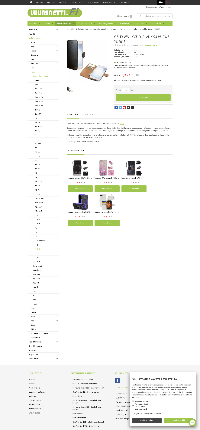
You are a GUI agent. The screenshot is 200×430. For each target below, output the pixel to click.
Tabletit (47, 23)
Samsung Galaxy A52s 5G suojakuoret (86, 414)
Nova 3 (37, 110)
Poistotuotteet (77, 2)
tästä (122, 123)
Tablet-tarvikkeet (85, 23)
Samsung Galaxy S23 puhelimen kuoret (86, 385)
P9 (36, 118)
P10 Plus (38, 143)
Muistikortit (124, 23)
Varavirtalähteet (77, 405)
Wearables (36, 278)
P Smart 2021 (39, 203)
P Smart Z (38, 211)
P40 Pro (37, 190)
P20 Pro (37, 156)
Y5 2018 (37, 219)
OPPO (33, 329)
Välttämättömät (142, 403)
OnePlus (34, 59)
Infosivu (39, 2)
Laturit (35, 291)
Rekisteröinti (152, 7)
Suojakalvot (37, 266)
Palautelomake (93, 2)
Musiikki (36, 287)
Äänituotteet (156, 23)
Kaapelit (36, 283)
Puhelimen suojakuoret (39, 333)
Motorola (34, 63)
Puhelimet (33, 23)
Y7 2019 (37, 262)
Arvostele (148, 45)
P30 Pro (37, 169)
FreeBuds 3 (38, 80)
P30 (36, 160)
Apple (33, 42)
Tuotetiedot (73, 114)
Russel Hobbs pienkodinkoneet (84, 382)
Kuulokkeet (37, 270)
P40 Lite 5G (39, 186)
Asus (32, 321)
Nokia (33, 46)
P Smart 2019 (39, 198)
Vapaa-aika (140, 23)
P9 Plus (37, 131)
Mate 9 (37, 84)
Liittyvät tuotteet (75, 150)
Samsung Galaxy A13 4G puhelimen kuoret (88, 395)
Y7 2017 (37, 257)
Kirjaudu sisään (167, 7)
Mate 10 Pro (39, 97)
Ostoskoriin (143, 97)
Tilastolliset (140, 408)
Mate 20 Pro (39, 105)
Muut (35, 304)
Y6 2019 (37, 253)
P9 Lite (37, 122)
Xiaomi (33, 308)
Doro (33, 325)
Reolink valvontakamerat (81, 418)
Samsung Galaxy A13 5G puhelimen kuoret (88, 398)
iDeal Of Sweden (78, 392)
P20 (36, 148)
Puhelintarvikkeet (64, 23)
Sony (33, 316)
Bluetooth (36, 274)
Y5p (36, 228)
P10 (36, 135)
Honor (33, 51)
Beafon (33, 312)
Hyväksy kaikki (179, 421)
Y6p (36, 232)
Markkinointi (141, 410)
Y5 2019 (37, 224)
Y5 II (36, 215)
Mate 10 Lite (39, 93)
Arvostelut (88, 114)
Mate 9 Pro (39, 89)
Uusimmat (51, 2)
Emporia (34, 68)
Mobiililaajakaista (106, 23)
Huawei (34, 72)
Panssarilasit (35, 337)
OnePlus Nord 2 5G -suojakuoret (84, 389)
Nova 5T (38, 114)
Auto (34, 300)
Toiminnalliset (141, 405)
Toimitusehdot (109, 2)
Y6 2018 (37, 249)
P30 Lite (37, 165)
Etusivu (30, 379)
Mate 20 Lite (39, 101)
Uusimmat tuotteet (35, 389)
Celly (135, 50)
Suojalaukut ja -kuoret (41, 76)
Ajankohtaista (33, 385)
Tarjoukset (63, 2)
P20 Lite (37, 152)
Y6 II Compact (40, 241)
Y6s (36, 236)
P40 (36, 173)
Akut (34, 295)
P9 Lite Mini (39, 127)
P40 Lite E (38, 181)
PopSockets (76, 402)
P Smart (37, 194)
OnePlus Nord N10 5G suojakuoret (84, 411)
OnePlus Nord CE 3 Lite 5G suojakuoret (86, 408)
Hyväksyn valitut (146, 421)
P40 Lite (37, 177)
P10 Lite (37, 139)
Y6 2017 (37, 245)
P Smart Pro (39, 207)
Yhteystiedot (124, 2)
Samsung (34, 55)
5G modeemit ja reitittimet (82, 379)
